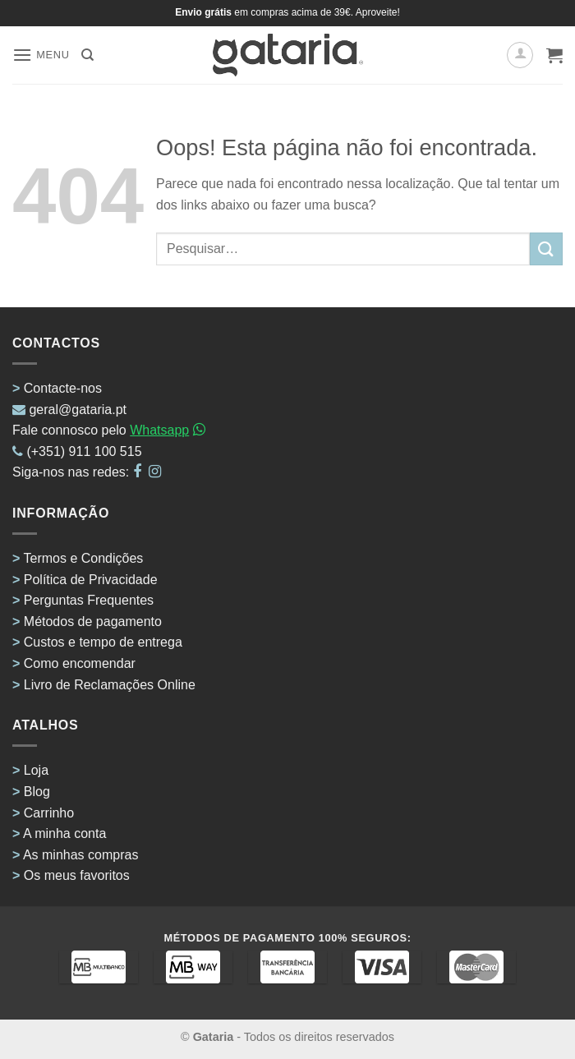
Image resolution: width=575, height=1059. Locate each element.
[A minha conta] (520, 55)
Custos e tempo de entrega (103, 642)
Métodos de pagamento (93, 621)
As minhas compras (81, 855)
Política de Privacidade (91, 580)
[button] (41, 55)
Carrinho (49, 813)
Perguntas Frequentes (89, 600)
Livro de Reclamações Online (110, 685)
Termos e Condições (84, 558)
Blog (37, 792)
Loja (36, 770)
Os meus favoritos (77, 875)
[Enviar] (546, 249)
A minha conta (64, 833)
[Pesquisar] (87, 55)
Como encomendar (80, 663)
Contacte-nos (63, 388)
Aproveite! (378, 12)
